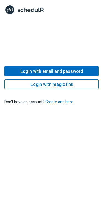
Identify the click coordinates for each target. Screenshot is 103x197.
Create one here (59, 102)
